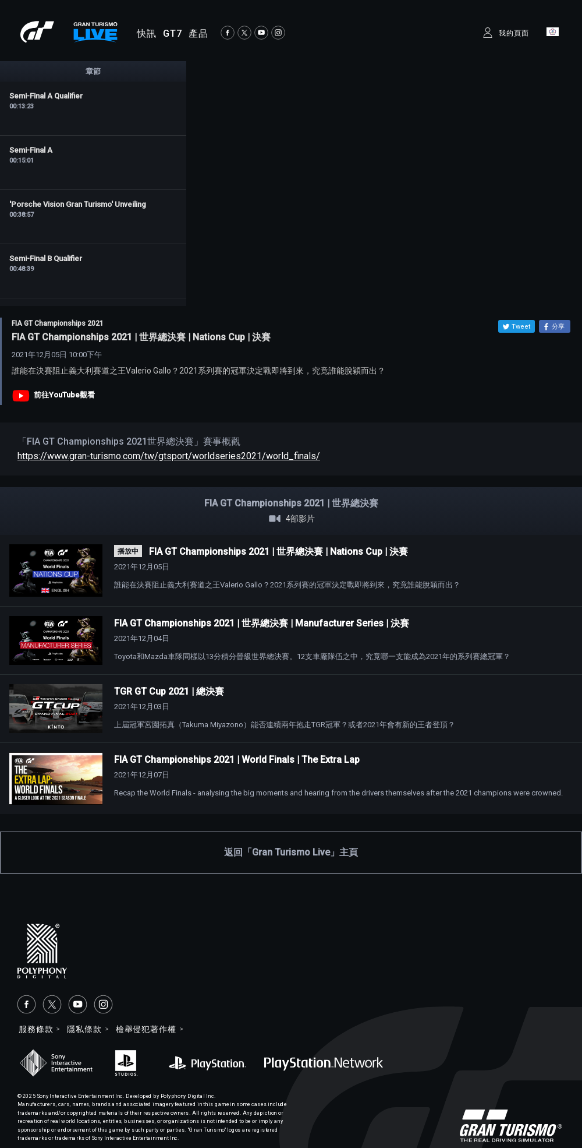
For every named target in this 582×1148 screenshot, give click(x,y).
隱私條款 (84, 1029)
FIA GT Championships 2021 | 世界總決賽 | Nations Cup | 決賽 (278, 551)
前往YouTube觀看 (64, 394)
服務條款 (36, 1029)
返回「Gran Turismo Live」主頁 (291, 852)
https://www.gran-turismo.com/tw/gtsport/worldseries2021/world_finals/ (168, 456)
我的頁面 (514, 33)
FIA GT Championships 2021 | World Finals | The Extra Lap (237, 759)
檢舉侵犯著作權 (146, 1029)
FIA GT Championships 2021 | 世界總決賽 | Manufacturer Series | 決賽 (261, 623)
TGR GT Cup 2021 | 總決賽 (169, 691)
